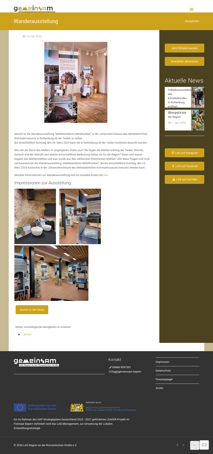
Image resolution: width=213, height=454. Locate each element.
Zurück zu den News (32, 309)
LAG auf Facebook (184, 166)
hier (106, 175)
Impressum (162, 361)
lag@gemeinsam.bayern (126, 371)
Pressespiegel (164, 379)
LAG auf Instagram (184, 152)
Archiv (27, 334)
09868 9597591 (121, 367)
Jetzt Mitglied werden (184, 48)
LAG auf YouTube (184, 179)
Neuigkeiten (192, 21)
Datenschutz (163, 370)
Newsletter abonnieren (184, 61)
